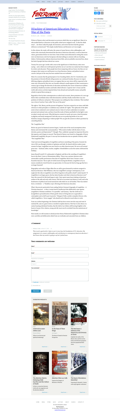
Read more (44, 346)
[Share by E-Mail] (102, 13)
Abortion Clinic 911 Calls (59, 378)
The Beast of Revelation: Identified (78, 379)
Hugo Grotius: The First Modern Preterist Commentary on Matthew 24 (17, 11)
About (67, 1)
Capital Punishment (99, 59)
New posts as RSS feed (101, 21)
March (34, 36)
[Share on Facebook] (98, 13)
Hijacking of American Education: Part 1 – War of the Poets (55, 30)
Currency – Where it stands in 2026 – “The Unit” (17, 43)
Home (37, 1)
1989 (38, 36)
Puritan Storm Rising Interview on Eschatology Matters (17, 31)
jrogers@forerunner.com (60, 410)
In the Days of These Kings (58, 330)
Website (33, 261)
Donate (80, 402)
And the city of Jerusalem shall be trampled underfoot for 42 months (17, 16)
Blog (54, 1)
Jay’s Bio (60, 1)
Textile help (35, 282)
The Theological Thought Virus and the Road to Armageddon (16, 27)
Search (73, 1)
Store (49, 1)
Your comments (35, 268)
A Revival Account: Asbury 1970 (39, 330)
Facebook (100, 36)
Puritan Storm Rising (100, 57)
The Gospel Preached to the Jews (17, 41)
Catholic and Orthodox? (101, 53)
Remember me (36, 285)
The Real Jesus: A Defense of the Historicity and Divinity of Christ (78, 331)
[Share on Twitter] (95, 13)
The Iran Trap (12, 38)
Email (32, 253)
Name (32, 246)
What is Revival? (99, 55)
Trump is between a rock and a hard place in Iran (16, 35)
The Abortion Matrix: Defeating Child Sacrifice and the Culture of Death (41, 381)
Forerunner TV (101, 41)
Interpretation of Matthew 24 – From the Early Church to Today (16, 24)
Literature (42, 36)
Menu (43, 1)
